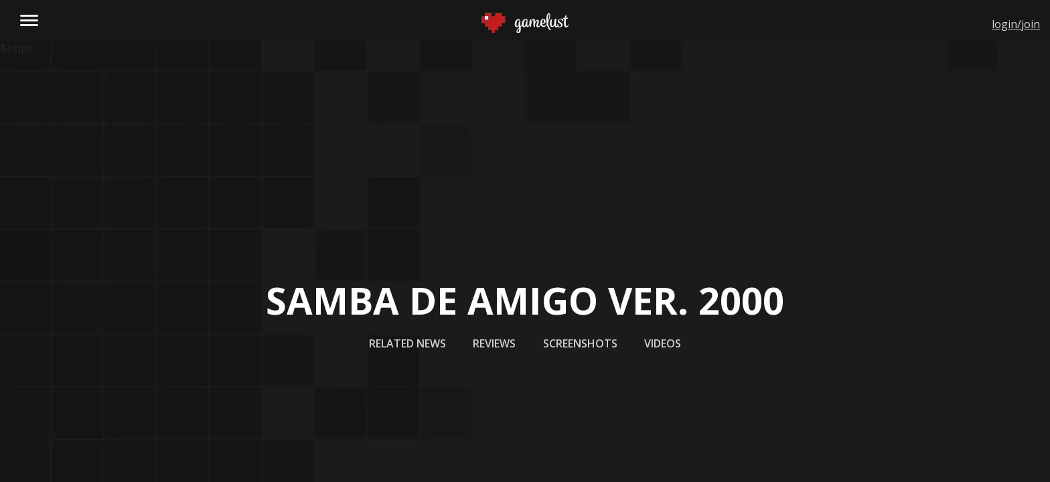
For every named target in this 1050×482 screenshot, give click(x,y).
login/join (1016, 24)
